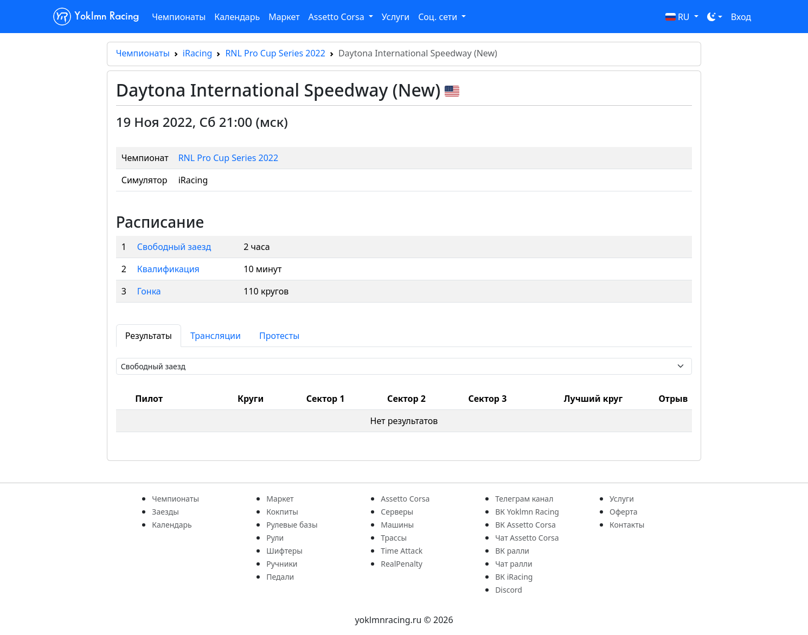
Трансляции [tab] (215, 336)
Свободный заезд (174, 247)
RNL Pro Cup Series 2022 (275, 53)
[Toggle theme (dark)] (715, 17)
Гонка (149, 291)
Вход (741, 17)
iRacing (198, 53)
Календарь (237, 17)
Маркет (283, 17)
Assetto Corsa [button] (338, 17)
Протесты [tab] (279, 336)
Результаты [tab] (148, 336)
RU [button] (678, 17)
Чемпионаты (179, 17)
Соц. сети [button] (438, 17)
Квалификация (168, 269)
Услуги (395, 17)
